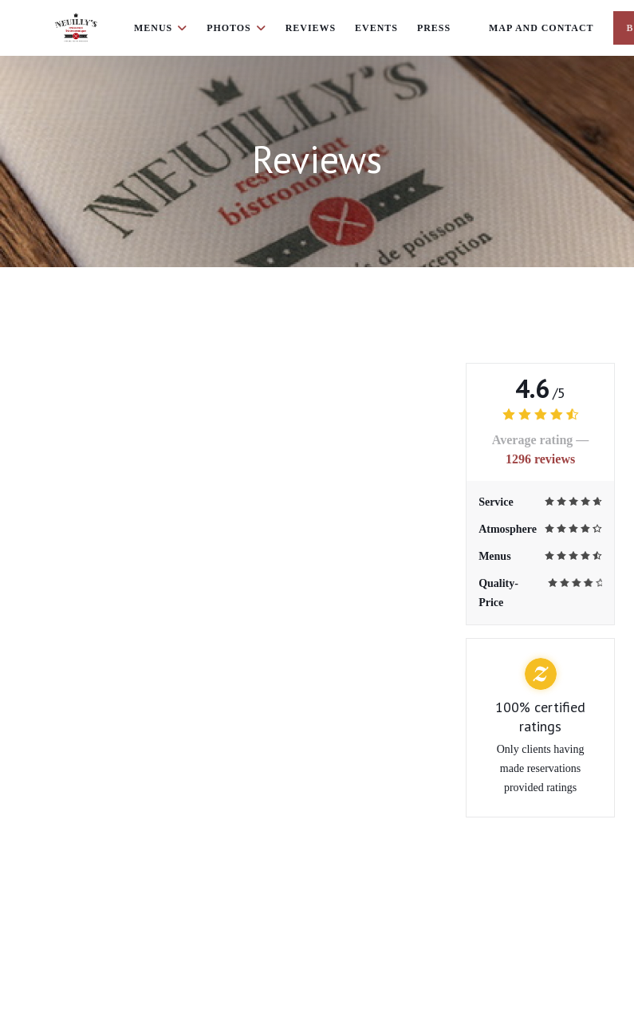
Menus (160, 27)
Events (376, 27)
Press (434, 27)
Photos (236, 27)
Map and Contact (541, 27)
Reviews (310, 27)
